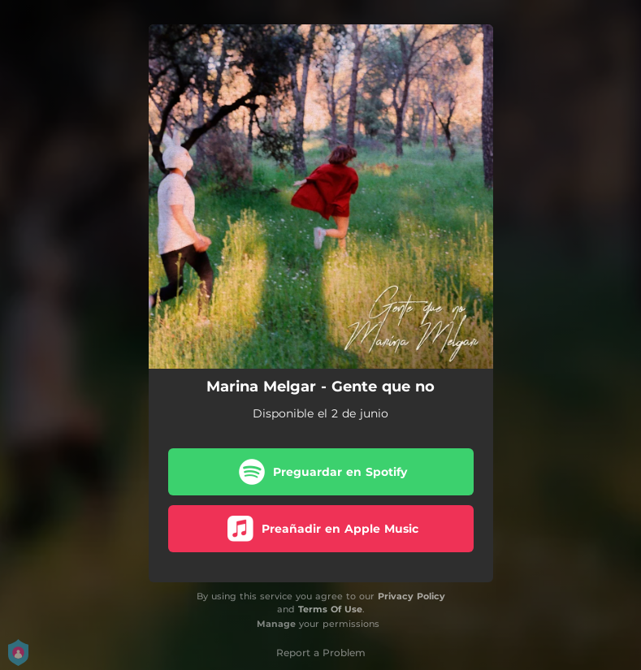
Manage (276, 623)
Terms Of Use (330, 609)
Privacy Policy (411, 596)
